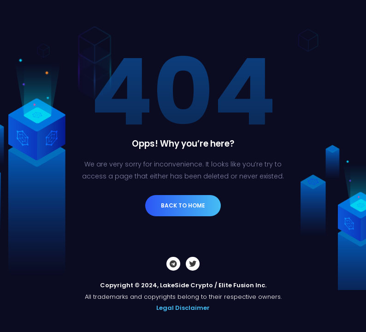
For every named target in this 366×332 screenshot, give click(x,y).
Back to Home (183, 205)
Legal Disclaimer (183, 307)
